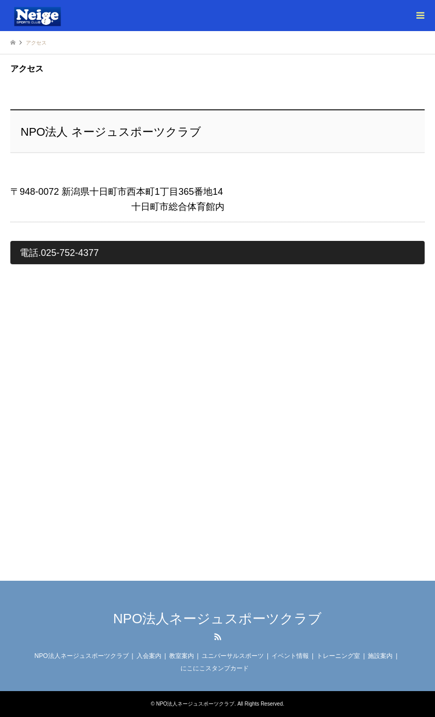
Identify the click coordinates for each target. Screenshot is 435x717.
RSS (217, 636)
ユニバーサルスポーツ (233, 655)
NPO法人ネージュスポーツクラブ (217, 618)
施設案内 (380, 655)
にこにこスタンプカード (215, 668)
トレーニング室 (338, 655)
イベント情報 (290, 655)
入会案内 (149, 655)
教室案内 (181, 655)
